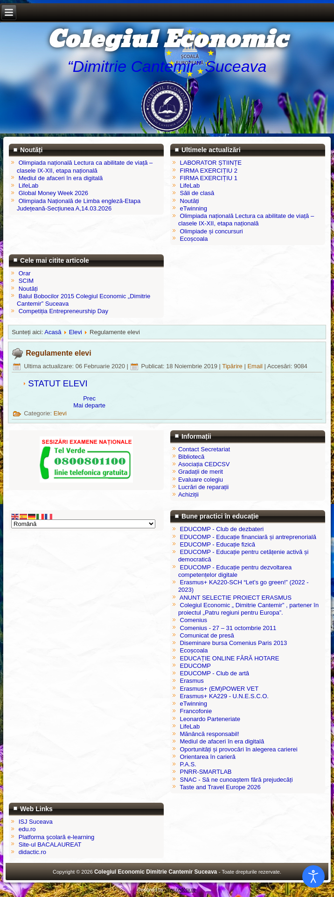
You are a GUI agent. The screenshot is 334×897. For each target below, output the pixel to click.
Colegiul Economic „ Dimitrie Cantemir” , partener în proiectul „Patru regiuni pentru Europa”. (248, 609)
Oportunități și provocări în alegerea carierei (239, 749)
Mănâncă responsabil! (209, 733)
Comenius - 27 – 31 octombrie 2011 (228, 627)
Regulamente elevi (58, 353)
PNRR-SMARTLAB (206, 771)
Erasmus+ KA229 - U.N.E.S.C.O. (224, 696)
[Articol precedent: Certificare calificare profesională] (89, 398)
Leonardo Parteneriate (210, 718)
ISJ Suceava (36, 821)
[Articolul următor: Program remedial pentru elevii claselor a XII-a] (89, 405)
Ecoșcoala (194, 650)
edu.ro (27, 829)
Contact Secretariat (204, 449)
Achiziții (188, 494)
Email (255, 366)
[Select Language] (83, 523)
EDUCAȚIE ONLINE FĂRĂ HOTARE (229, 658)
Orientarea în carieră (208, 756)
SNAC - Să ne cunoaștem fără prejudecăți (236, 779)
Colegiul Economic (167, 40)
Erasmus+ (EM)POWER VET (219, 688)
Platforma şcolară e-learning (57, 837)
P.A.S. (188, 764)
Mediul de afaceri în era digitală (222, 741)
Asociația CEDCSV (204, 464)
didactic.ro (32, 851)
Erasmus (192, 680)
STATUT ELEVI (58, 383)
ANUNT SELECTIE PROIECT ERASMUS (236, 597)
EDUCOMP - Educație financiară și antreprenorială (248, 536)
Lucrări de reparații (203, 487)
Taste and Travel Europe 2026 (220, 787)
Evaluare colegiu (200, 479)
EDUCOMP (195, 665)
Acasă (52, 332)
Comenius (194, 620)
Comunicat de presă (207, 635)
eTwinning (194, 703)
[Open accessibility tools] (313, 876)
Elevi (75, 332)
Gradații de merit (200, 471)
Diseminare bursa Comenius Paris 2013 (233, 642)
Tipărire (233, 366)
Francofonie (196, 711)
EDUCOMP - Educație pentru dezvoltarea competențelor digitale (235, 571)
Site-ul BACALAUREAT (50, 844)
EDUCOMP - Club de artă (215, 673)
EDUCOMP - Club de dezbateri (222, 529)
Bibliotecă (191, 456)
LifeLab (190, 726)
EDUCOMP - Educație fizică (218, 544)
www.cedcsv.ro (180, 889)
